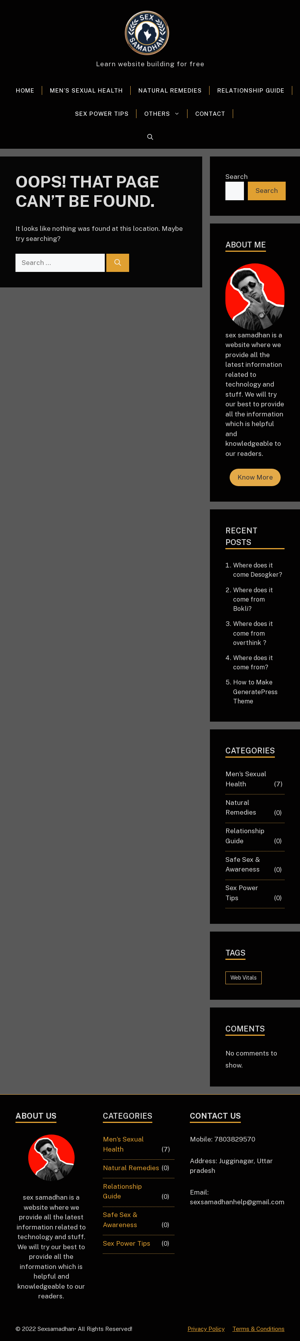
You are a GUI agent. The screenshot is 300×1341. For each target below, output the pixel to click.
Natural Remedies (170, 90)
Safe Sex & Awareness (242, 864)
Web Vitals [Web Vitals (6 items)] (243, 978)
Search (236, 177)
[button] (150, 137)
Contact (210, 113)
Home (25, 90)
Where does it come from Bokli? (253, 599)
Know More (255, 477)
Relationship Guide (251, 90)
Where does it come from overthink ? (253, 633)
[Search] (117, 263)
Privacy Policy (206, 1329)
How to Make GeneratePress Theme (255, 692)
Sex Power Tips (102, 113)
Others (166, 114)
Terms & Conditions (258, 1329)
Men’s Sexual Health (86, 90)
